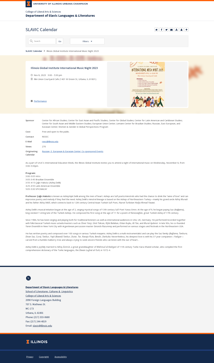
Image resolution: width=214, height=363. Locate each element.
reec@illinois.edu (50, 141)
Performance (40, 101)
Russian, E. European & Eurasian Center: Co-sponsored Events (72, 151)
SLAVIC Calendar (34, 51)
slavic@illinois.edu (42, 326)
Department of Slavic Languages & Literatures (60, 16)
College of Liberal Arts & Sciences (43, 12)
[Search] (60, 41)
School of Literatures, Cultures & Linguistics (49, 291)
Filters (86, 41)
